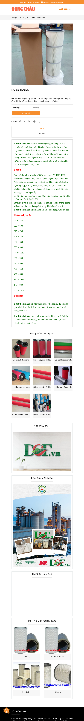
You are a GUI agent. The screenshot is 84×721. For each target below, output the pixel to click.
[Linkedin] (29, 121)
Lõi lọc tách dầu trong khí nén (21, 360)
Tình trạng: (16, 108)
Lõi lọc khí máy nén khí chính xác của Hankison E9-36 (42, 387)
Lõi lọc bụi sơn (26, 692)
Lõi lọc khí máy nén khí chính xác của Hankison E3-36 (42, 414)
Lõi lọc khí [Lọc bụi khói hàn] (25, 17)
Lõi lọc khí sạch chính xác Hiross (63, 360)
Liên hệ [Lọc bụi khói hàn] (26, 113)
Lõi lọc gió (57, 692)
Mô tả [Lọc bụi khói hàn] (42, 128)
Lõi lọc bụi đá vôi (57, 657)
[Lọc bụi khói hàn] (23, 9)
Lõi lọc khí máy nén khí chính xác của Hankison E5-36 (21, 414)
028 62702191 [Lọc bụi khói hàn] (34, 2)
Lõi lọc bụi (26, 657)
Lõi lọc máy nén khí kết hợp (42, 360)
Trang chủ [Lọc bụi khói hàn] (15, 17)
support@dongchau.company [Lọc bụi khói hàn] (52, 2)
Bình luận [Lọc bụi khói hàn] (42, 133)
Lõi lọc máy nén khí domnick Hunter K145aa (21, 387)
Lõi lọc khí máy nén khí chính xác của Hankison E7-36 (63, 387)
